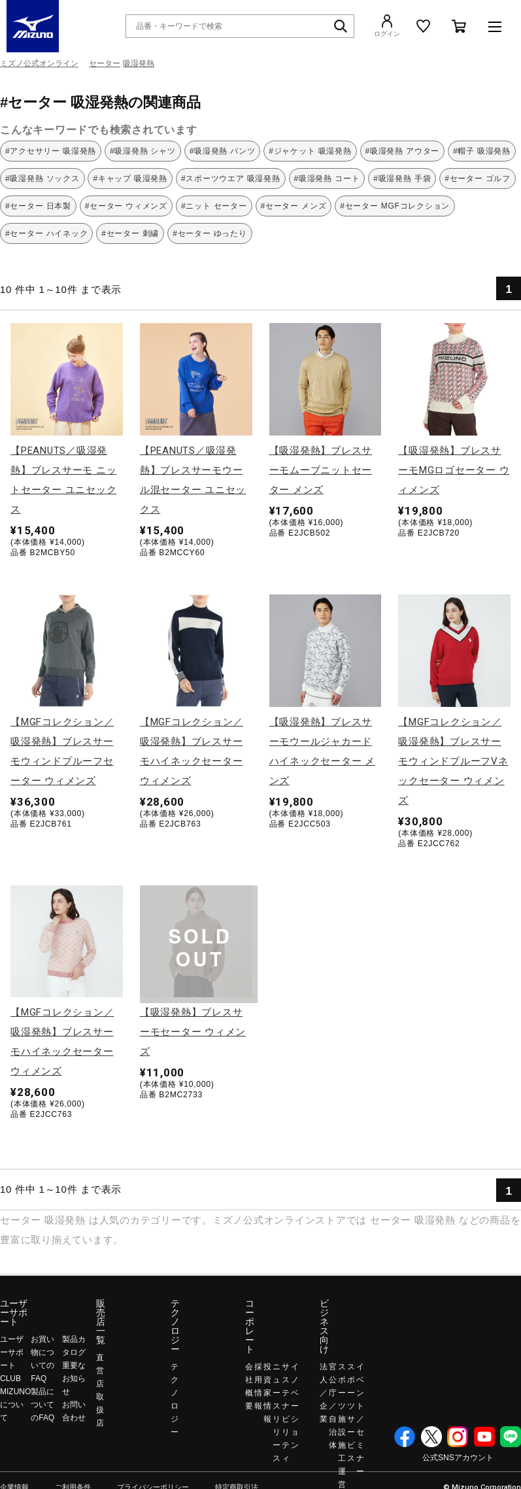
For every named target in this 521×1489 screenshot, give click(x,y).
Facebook (404, 1436)
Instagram (457, 1436)
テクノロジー (175, 1326)
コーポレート (249, 1326)
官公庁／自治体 (333, 1406)
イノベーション (295, 1406)
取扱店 (100, 1410)
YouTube (484, 1436)
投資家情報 (267, 1393)
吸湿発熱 (138, 63)
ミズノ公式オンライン (39, 63)
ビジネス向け (324, 1326)
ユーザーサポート (13, 1312)
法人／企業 (324, 1393)
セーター (104, 63)
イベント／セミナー (360, 1419)
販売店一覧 (100, 1321)
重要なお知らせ (74, 1378)
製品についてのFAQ (42, 1404)
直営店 (100, 1370)
